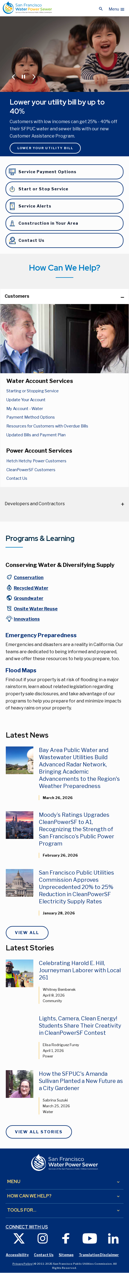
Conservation (29, 577)
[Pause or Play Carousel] (23, 76)
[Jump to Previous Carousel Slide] (13, 77)
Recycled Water (31, 588)
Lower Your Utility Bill (45, 148)
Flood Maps (21, 670)
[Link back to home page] (27, 7)
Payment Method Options (30, 417)
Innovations (27, 619)
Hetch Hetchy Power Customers (36, 460)
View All (27, 932)
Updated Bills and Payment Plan (36, 434)
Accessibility (17, 1255)
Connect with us (27, 1227)
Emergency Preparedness (41, 635)
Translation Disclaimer (99, 1255)
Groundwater (28, 598)
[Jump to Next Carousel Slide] (34, 77)
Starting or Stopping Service (32, 390)
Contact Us (16, 478)
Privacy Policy (22, 1263)
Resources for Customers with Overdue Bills (47, 426)
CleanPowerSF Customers (30, 469)
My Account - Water (24, 408)
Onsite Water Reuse (36, 608)
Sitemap (66, 1255)
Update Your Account (25, 399)
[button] (116, 8)
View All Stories (39, 1131)
